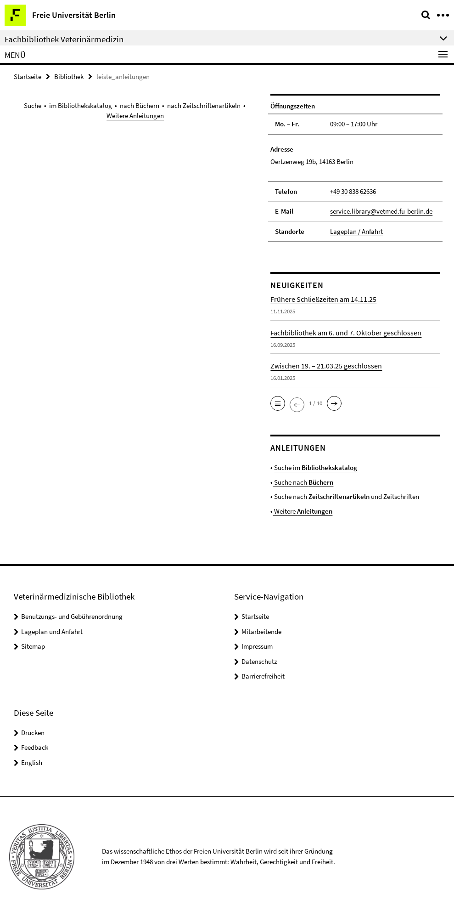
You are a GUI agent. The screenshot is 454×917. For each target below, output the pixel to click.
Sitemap (33, 646)
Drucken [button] (33, 732)
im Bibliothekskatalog (80, 105)
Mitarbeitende (261, 631)
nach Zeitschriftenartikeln (204, 105)
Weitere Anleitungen (135, 115)
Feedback (34, 747)
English (31, 762)
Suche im (315, 467)
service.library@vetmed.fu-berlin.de (381, 211)
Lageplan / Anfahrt (356, 231)
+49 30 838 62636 (353, 191)
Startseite (27, 76)
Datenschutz (259, 661)
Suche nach (303, 482)
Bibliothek (69, 76)
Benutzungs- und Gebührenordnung (72, 616)
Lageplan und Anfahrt (52, 631)
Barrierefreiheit (263, 676)
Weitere (302, 511)
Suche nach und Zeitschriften (346, 496)
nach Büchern (139, 105)
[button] (277, 403)
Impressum (257, 646)
